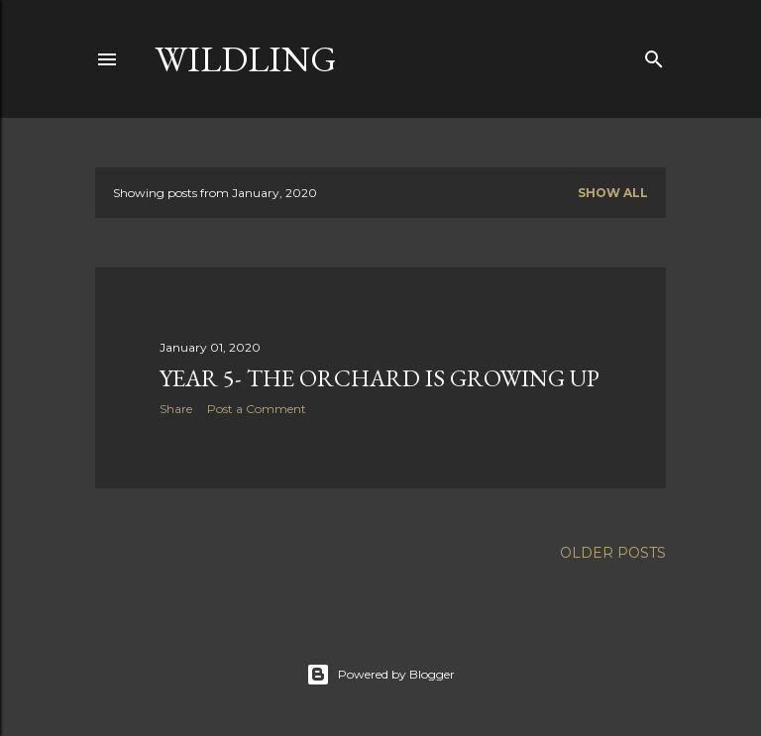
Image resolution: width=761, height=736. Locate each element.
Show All (613, 192)
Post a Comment (256, 408)
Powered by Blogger (380, 674)
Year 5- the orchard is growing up (379, 378)
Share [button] (176, 408)
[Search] (654, 55)
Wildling (246, 59)
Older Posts (613, 553)
